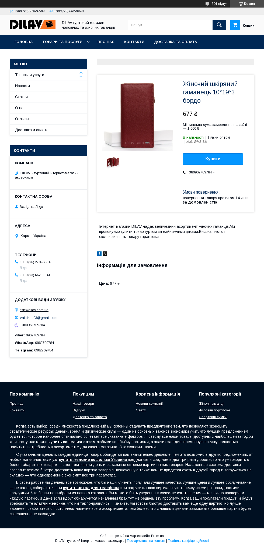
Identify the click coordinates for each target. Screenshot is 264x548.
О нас (20, 108)
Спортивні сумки (213, 417)
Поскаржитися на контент (146, 541)
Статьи (21, 97)
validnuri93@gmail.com (38, 317)
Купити (213, 158)
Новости (22, 86)
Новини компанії (149, 403)
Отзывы (22, 119)
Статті (141, 410)
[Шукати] (219, 25)
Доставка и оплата (31, 130)
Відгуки (79, 410)
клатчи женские (49, 503)
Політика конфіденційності (188, 541)
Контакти (134, 42)
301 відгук (219, 4)
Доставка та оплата (175, 42)
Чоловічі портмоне (214, 410)
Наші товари (83, 403)
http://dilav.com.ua (34, 310)
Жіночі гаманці (211, 403)
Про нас (106, 42)
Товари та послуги (62, 42)
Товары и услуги (29, 75)
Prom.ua (157, 536)
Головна (24, 42)
